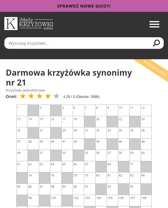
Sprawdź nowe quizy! (84, 6)
